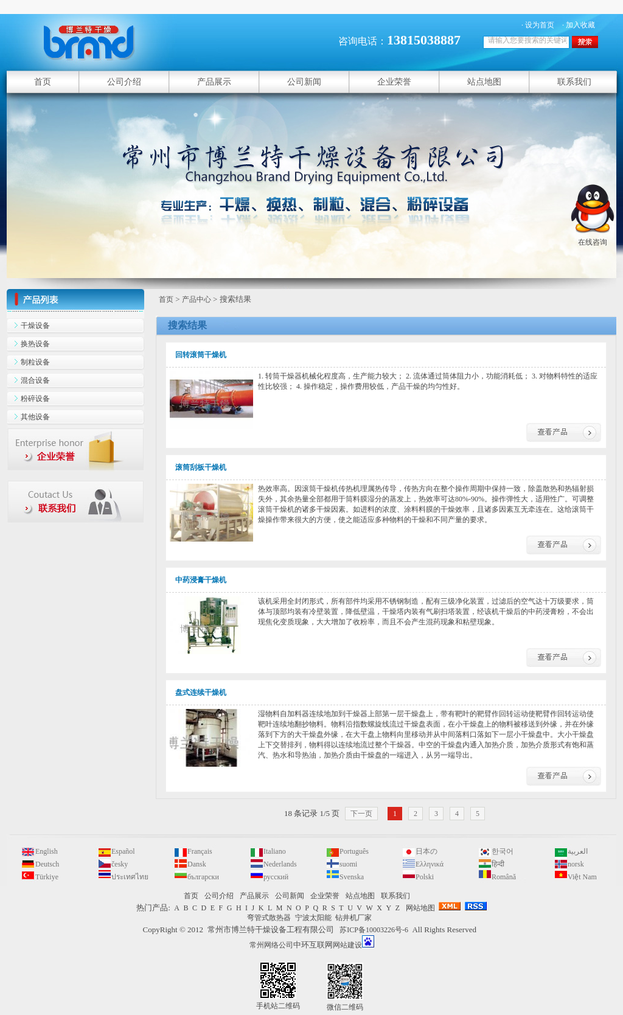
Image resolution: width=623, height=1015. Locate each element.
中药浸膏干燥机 (200, 580)
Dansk (196, 864)
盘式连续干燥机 (200, 692)
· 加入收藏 (578, 25)
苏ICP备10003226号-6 (373, 930)
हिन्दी (498, 864)
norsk (576, 864)
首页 (166, 299)
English (46, 851)
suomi (348, 864)
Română (504, 877)
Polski (425, 877)
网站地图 (420, 908)
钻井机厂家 (353, 917)
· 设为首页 (537, 25)
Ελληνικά (430, 864)
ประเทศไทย (129, 877)
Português (354, 851)
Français (199, 851)
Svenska (351, 877)
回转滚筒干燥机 (200, 355)
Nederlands (280, 864)
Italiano (274, 851)
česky (119, 864)
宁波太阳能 (313, 917)
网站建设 (347, 945)
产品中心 (196, 299)
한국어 (502, 851)
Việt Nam (582, 877)
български (203, 877)
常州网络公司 (271, 945)
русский (275, 877)
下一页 (361, 813)
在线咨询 (592, 237)
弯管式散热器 (269, 917)
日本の (426, 851)
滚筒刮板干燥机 (200, 467)
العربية (578, 851)
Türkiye (46, 877)
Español (123, 851)
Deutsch (47, 864)
